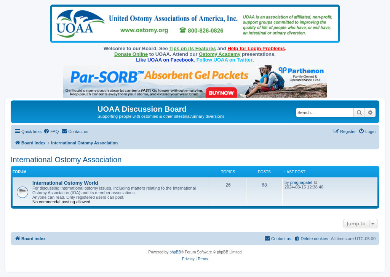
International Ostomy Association (66, 159)
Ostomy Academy (219, 54)
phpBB (175, 252)
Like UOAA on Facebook (164, 60)
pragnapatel (301, 182)
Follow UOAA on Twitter (225, 60)
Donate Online (131, 54)
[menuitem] (51, 131)
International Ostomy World (65, 183)
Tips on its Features (192, 48)
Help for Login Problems (256, 48)
